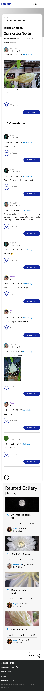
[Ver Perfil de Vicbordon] (13, 277)
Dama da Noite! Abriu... (19, 592)
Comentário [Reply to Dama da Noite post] (32, 112)
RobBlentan (17, 565)
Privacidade (6, 672)
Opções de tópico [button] (36, 23)
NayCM (15, 604)
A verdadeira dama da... (21, 516)
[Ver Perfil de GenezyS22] (13, 49)
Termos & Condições (10, 667)
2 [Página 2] (14, 128)
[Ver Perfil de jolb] (11, 437)
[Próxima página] (19, 128)
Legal (3, 676)
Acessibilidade (7, 663)
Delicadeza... (17, 629)
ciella (15, 528)
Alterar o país (7, 680)
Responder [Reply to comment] (32, 160)
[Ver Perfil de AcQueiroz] (13, 135)
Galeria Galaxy (27, 54)
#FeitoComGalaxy (20, 554)
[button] (36, 49)
